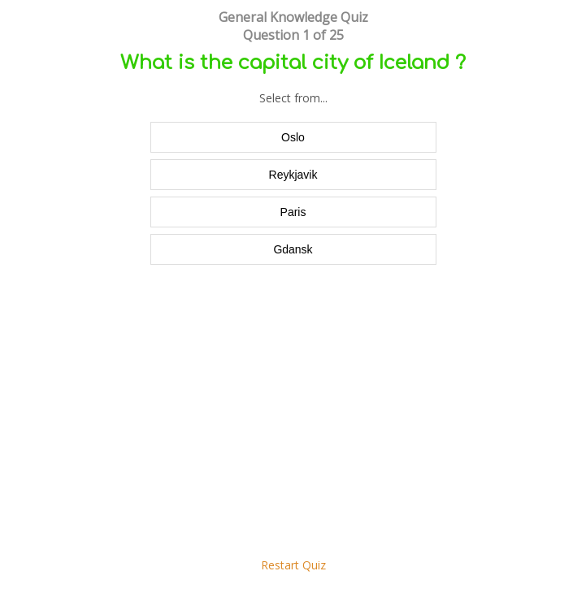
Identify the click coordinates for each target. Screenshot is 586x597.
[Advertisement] (293, 419)
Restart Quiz (293, 565)
